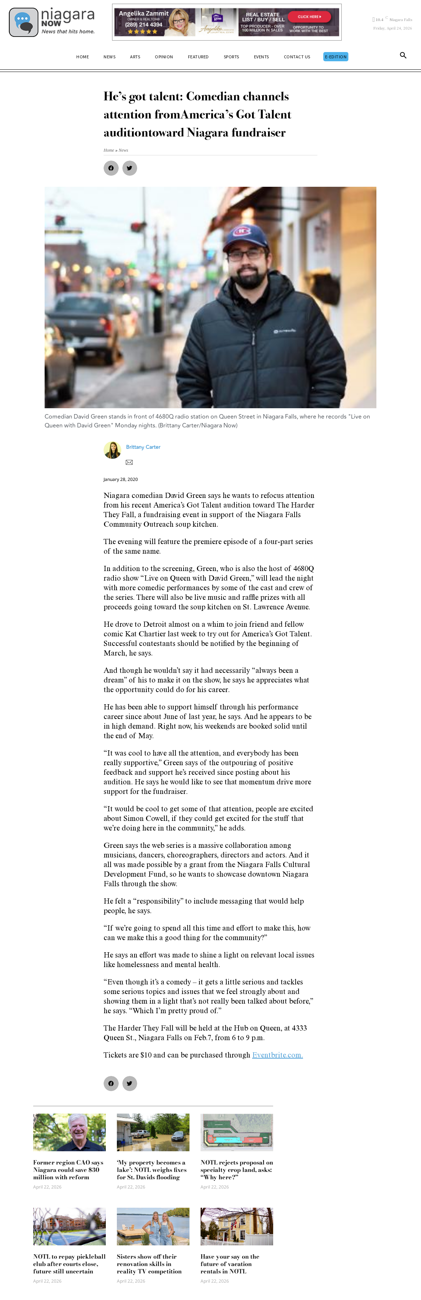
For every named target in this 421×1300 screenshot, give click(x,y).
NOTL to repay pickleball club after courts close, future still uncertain (69, 1264)
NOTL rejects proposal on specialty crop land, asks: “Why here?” (237, 1170)
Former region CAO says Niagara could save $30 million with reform (68, 1170)
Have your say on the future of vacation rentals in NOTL (230, 1264)
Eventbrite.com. (277, 1056)
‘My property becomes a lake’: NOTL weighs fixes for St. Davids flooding (152, 1170)
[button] (403, 57)
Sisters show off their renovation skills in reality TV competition (149, 1264)
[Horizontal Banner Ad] (227, 22)
